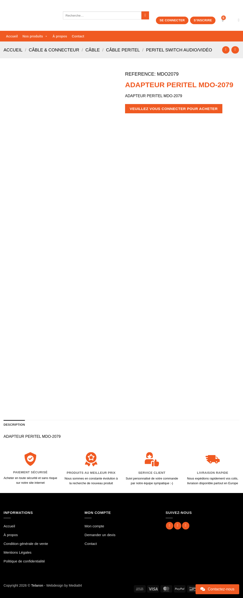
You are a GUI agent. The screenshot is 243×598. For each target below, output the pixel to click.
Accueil (12, 36)
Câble (92, 49)
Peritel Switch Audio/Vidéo (179, 49)
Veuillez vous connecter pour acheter (174, 109)
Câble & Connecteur (54, 49)
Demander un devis (99, 535)
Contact (78, 36)
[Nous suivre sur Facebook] (169, 525)
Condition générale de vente (26, 544)
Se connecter (172, 20)
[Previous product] (235, 50)
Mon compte (94, 526)
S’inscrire (203, 20)
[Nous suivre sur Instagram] (177, 525)
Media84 (75, 585)
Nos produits (35, 36)
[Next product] (225, 50)
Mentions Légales (18, 552)
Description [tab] (14, 424)
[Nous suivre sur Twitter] (185, 525)
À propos (59, 36)
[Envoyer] (145, 15)
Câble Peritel (123, 49)
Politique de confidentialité (24, 561)
